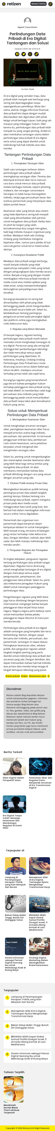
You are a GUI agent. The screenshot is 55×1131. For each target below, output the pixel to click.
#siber (24, 676)
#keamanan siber (37, 676)
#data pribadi (13, 676)
